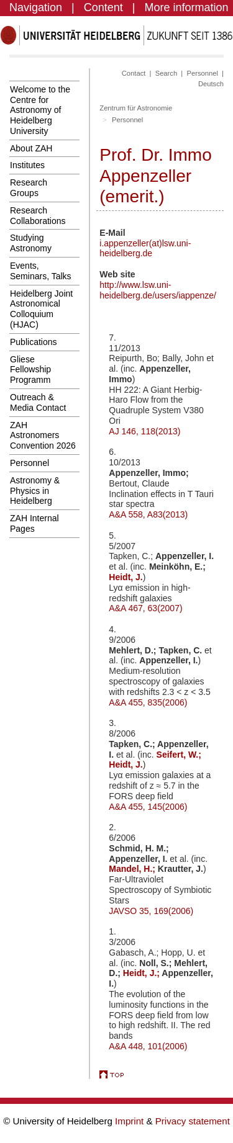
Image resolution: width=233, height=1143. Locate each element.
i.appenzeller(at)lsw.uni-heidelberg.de (145, 248)
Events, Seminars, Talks (40, 271)
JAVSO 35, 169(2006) (151, 911)
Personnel (29, 463)
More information (187, 7)
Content (103, 7)
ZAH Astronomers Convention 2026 (43, 435)
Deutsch (211, 83)
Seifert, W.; (179, 755)
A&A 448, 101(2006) (148, 1046)
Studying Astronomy (31, 243)
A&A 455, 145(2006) (148, 807)
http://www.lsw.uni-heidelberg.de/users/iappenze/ (157, 290)
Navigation (35, 7)
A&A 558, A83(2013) (148, 514)
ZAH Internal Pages (34, 523)
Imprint (130, 1121)
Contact (134, 73)
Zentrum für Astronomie (135, 108)
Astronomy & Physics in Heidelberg (35, 490)
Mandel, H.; (133, 869)
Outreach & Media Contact (38, 402)
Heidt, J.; (142, 973)
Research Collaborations (38, 215)
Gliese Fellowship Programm (30, 369)
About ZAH (31, 148)
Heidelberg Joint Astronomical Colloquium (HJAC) (41, 309)
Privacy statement (192, 1121)
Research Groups (28, 187)
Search (166, 73)
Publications (33, 342)
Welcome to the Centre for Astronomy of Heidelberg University (40, 110)
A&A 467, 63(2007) (145, 608)
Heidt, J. (125, 577)
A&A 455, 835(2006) (148, 702)
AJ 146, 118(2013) (144, 431)
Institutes (27, 165)
